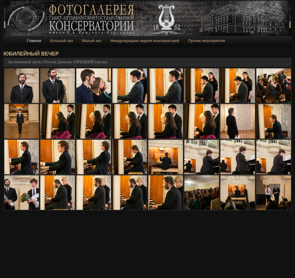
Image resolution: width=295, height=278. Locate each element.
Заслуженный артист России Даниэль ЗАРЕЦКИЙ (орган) (57, 62)
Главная (34, 41)
